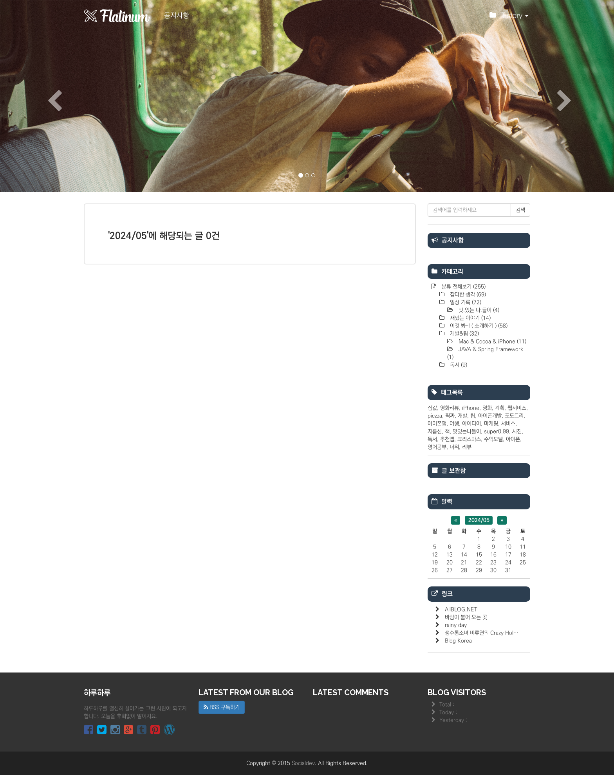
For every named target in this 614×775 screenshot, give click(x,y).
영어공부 (437, 447)
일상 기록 (464, 302)
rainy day (456, 625)
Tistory (508, 17)
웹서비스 (516, 408)
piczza (435, 416)
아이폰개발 (490, 416)
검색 (520, 210)
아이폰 (513, 439)
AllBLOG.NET (461, 609)
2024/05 (478, 520)
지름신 (435, 431)
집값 (432, 408)
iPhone (470, 408)
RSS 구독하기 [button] (222, 707)
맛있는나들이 (467, 431)
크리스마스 (469, 439)
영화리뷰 (449, 408)
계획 (499, 408)
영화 (487, 408)
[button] (46, 96)
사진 (517, 431)
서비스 (508, 424)
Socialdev (303, 763)
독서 (457, 365)
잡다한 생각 (467, 294)
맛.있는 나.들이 (478, 310)
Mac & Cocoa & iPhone (491, 341)
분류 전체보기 (463, 287)
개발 (462, 416)
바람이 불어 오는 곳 (466, 617)
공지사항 (176, 16)
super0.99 (496, 431)
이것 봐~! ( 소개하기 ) (477, 326)
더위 (454, 447)
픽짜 (450, 416)
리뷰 (466, 447)
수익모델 (493, 439)
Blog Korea (458, 641)
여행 (454, 424)
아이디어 (471, 424)
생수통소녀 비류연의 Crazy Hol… (481, 633)
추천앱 (447, 439)
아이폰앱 (437, 424)
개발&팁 (463, 334)
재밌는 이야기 (469, 318)
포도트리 (514, 416)
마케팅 (491, 424)
